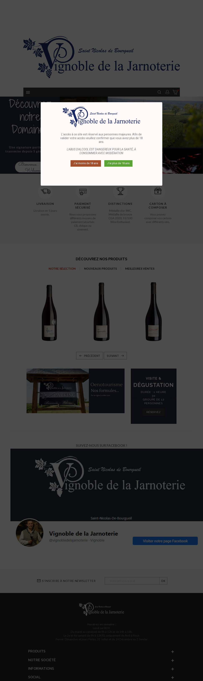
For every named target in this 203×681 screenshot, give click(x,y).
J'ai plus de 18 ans (118, 163)
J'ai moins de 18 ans (85, 163)
